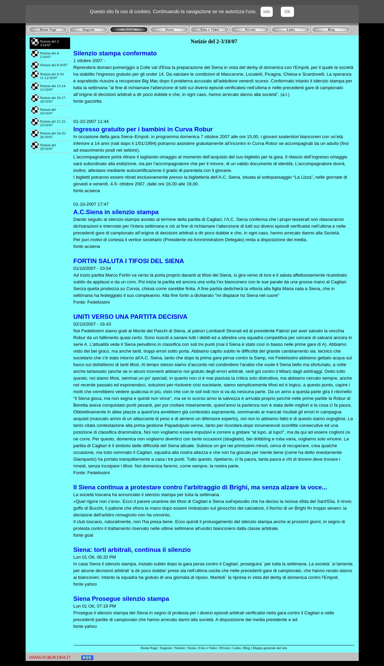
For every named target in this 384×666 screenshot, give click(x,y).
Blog (246, 648)
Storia (191, 648)
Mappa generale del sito (270, 648)
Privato (224, 648)
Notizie (179, 648)
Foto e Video (208, 648)
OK (287, 11)
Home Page (149, 648)
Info (266, 11)
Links (237, 648)
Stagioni (166, 648)
